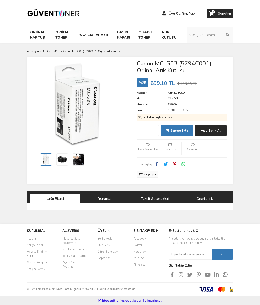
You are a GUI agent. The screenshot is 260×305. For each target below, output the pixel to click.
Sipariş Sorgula (37, 263)
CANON (173, 98)
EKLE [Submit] (223, 254)
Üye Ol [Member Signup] (174, 13)
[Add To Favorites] (148, 148)
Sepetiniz (104, 258)
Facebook (139, 239)
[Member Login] (164, 13)
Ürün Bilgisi (55, 198)
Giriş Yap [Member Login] (188, 13)
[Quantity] (148, 130)
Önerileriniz (205, 198)
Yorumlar (105, 198)
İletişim (31, 239)
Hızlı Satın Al (211, 131)
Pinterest (139, 265)
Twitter (137, 245)
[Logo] (53, 13)
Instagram (139, 252)
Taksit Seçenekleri (155, 198)
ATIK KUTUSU (176, 93)
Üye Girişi (104, 245)
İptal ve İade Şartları (75, 256)
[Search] (210, 35)
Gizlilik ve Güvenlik (74, 250)
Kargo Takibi (35, 245)
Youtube (138, 258)
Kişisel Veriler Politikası (71, 265)
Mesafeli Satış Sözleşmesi (71, 241)
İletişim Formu (36, 269)
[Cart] (220, 13)
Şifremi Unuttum (108, 252)
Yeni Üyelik (105, 239)
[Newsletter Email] (190, 254)
